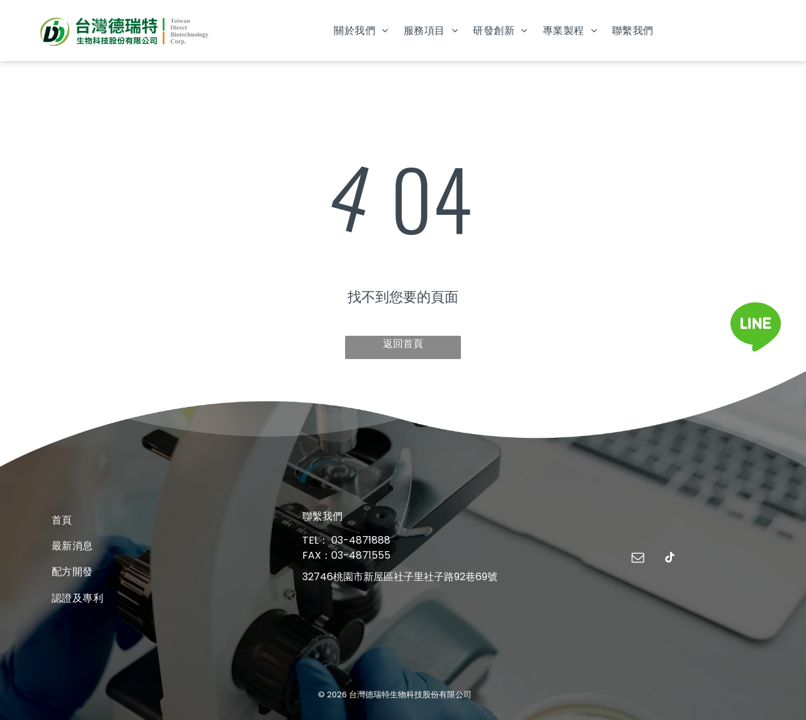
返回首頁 (403, 343)
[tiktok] (670, 559)
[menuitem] (360, 31)
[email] (637, 559)
